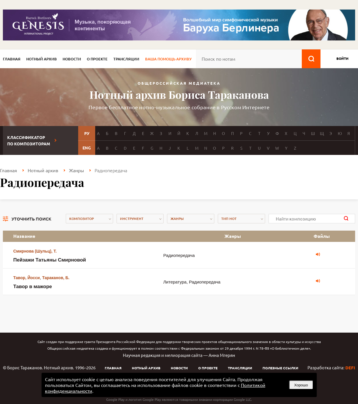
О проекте (97, 59)
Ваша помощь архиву (168, 59)
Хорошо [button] (301, 385)
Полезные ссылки (280, 368)
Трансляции (126, 59)
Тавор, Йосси (26, 277)
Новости (72, 59)
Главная (11, 59)
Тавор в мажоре (32, 286)
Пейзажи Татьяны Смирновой (49, 260)
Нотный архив (41, 59)
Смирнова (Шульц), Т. (35, 251)
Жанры (76, 170)
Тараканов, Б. (55, 277)
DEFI (350, 367)
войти (342, 58)
